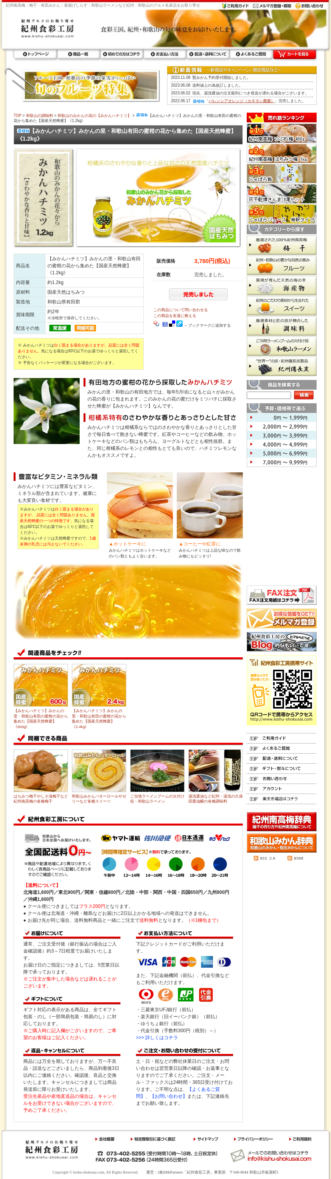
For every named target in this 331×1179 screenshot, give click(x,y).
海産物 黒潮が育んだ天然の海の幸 (282, 285)
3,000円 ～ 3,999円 (282, 435)
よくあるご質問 (250, 54)
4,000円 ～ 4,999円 (282, 444)
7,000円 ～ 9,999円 (282, 462)
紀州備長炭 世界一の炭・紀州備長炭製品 (282, 366)
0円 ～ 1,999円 (282, 417)
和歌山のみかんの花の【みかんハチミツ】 (94, 115)
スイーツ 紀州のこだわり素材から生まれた (282, 305)
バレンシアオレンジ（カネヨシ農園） (242, 101)
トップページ (35, 54)
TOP (17, 115)
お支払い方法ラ (164, 54)
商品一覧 (78, 54)
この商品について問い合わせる (180, 310)
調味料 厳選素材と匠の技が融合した (282, 326)
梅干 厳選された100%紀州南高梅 (282, 245)
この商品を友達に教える (174, 315)
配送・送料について (207, 54)
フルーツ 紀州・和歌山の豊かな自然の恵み (282, 265)
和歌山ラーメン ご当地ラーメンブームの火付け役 (282, 346)
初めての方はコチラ (121, 54)
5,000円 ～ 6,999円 (282, 453)
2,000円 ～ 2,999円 (282, 426)
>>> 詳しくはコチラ (157, 1037)
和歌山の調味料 (39, 115)
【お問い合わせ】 (168, 1096)
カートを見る (294, 54)
